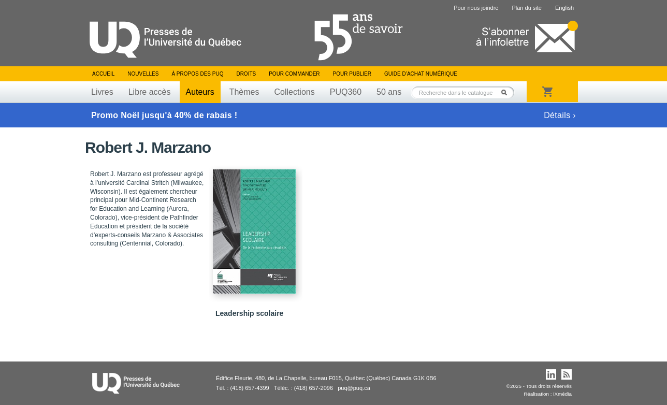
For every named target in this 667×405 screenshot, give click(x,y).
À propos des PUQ (197, 74)
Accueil (103, 74)
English (564, 8)
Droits (246, 74)
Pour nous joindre (476, 8)
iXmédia (562, 394)
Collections (294, 92)
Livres (102, 92)
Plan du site (526, 8)
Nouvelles (142, 74)
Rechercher (507, 92)
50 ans (388, 92)
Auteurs (200, 92)
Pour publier (352, 74)
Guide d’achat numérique (420, 74)
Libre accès (149, 92)
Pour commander (294, 74)
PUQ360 (345, 92)
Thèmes (244, 92)
